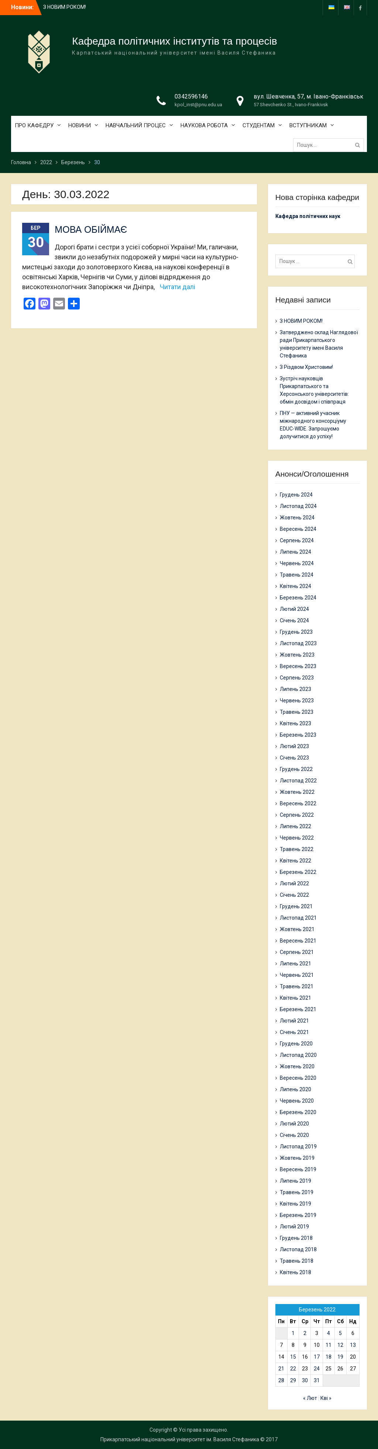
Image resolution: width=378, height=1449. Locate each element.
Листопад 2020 (298, 1055)
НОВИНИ (79, 125)
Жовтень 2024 (297, 518)
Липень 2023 (295, 689)
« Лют (310, 1398)
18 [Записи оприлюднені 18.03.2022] (328, 1357)
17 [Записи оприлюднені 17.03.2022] (317, 1357)
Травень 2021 (296, 986)
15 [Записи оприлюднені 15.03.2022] (293, 1357)
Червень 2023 (297, 700)
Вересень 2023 (298, 666)
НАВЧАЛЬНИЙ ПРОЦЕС (136, 125)
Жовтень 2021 (297, 929)
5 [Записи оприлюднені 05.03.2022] (340, 1333)
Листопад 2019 (298, 1146)
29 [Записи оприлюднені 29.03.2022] (293, 1380)
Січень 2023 (294, 758)
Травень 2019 (296, 1192)
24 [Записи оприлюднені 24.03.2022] (317, 1369)
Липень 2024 (295, 552)
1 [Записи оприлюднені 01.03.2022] (293, 1333)
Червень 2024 (297, 563)
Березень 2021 (298, 1009)
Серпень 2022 (297, 815)
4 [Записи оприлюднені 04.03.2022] (328, 1333)
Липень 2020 (295, 1089)
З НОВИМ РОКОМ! (64, 7)
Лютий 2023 (294, 746)
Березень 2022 (298, 872)
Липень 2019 (295, 1181)
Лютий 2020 (294, 1124)
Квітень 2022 (295, 861)
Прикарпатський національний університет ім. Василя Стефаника (179, 1439)
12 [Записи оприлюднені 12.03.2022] (340, 1345)
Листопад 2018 (298, 1249)
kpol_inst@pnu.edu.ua (198, 104)
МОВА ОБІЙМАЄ (91, 229)
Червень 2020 (297, 1101)
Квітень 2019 (295, 1204)
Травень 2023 (296, 712)
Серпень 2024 (297, 540)
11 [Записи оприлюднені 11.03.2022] (328, 1345)
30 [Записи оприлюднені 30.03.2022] (305, 1380)
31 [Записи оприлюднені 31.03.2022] (317, 1380)
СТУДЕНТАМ (259, 125)
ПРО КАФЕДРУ (34, 125)
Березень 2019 (298, 1215)
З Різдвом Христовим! (306, 367)
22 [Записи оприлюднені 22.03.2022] (293, 1369)
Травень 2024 (296, 575)
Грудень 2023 (296, 632)
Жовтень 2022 (297, 792)
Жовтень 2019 (297, 1158)
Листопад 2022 (298, 781)
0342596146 (191, 96)
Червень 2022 (297, 838)
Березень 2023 (298, 735)
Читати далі (177, 287)
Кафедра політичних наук (307, 216)
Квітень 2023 (295, 723)
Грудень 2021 (296, 906)
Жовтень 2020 (297, 1066)
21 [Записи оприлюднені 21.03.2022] (281, 1369)
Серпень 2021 (297, 952)
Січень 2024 (294, 620)
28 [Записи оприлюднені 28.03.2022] (281, 1380)
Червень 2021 (297, 975)
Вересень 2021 (298, 941)
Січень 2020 (294, 1135)
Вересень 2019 (298, 1169)
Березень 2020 (298, 1112)
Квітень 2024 (295, 586)
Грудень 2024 (296, 495)
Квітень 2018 (295, 1272)
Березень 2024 (298, 598)
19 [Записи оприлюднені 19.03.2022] (340, 1357)
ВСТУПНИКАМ (308, 125)
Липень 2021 (295, 963)
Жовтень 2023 (297, 655)
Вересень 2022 (298, 803)
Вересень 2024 (298, 529)
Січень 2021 (294, 1032)
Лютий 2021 (294, 1021)
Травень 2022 (296, 849)
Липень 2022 (295, 826)
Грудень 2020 (296, 1044)
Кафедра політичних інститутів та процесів (174, 41)
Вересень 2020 (298, 1078)
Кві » (325, 1398)
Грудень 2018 (296, 1238)
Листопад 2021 (298, 918)
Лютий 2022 (294, 883)
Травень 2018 (296, 1261)
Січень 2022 (294, 895)
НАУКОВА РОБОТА (204, 125)
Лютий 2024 (294, 609)
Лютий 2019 (294, 1227)
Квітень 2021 (295, 998)
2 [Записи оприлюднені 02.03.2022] (304, 1333)
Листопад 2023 (298, 643)
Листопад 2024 (298, 506)
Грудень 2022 (296, 769)
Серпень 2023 (297, 678)
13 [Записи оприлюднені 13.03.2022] (353, 1345)
